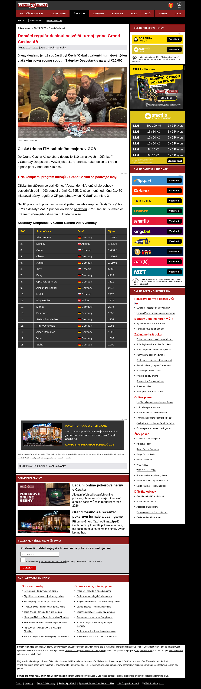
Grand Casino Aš (54, 20)
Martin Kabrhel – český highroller (152, 486)
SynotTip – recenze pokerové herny (153, 308)
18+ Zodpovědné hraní (128, 683)
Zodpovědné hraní (143, 650)
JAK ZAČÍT (22, 20)
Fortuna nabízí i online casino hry (152, 512)
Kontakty (29, 683)
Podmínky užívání (67, 683)
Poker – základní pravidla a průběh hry (155, 339)
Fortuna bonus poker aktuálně (150, 329)
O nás (19, 683)
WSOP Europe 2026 (146, 470)
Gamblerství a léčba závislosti (150, 496)
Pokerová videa (144, 386)
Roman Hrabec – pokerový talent (152, 475)
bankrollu (80, 209)
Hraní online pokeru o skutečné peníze (155, 418)
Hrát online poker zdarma (148, 407)
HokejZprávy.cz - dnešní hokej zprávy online (44, 607)
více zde (68, 458)
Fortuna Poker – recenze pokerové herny (156, 313)
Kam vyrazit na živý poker (149, 438)
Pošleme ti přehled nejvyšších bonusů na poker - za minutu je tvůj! (66, 548)
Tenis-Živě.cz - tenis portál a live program (43, 612)
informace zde (77, 665)
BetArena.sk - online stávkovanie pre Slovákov (45, 622)
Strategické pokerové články (150, 391)
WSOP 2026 (142, 465)
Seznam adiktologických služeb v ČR (83, 676)
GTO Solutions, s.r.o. (154, 683)
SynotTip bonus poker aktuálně (151, 323)
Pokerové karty (144, 444)
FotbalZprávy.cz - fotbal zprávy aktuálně (42, 601)
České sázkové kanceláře (149, 517)
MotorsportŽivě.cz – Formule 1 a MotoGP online (46, 617)
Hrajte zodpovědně (24, 454)
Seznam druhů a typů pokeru (150, 381)
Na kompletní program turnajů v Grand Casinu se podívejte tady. (69, 177)
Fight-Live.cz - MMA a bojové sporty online (44, 596)
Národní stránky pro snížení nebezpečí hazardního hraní (142, 676)
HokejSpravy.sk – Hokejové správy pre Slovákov (46, 636)
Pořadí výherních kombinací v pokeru (154, 344)
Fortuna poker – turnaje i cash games (154, 428)
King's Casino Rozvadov (148, 449)
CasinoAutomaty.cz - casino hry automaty (96, 612)
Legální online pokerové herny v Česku (155, 402)
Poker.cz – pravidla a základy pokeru (94, 591)
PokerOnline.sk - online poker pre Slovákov (97, 636)
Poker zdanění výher (146, 501)
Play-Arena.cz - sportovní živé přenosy (95, 617)
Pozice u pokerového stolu (149, 370)
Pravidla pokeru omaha (147, 376)
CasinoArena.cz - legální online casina (94, 596)
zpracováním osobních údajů (52, 561)
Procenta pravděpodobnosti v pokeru (154, 349)
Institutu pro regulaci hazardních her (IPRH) (85, 650)
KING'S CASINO (36, 20)
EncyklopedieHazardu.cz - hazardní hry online (98, 601)
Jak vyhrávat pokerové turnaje (151, 355)
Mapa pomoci (108, 676)
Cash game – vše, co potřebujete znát (154, 360)
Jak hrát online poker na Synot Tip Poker (155, 423)
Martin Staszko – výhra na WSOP (152, 480)
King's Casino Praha (146, 454)
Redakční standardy (46, 683)
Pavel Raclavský (57, 47)
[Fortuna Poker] (156, 108)
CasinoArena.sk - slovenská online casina (96, 631)
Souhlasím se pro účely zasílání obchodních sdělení (64, 561)
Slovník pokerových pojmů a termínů (154, 365)
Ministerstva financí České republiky (142, 647)
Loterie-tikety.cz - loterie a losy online (94, 607)
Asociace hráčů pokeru (147, 507)
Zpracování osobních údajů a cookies (96, 683)
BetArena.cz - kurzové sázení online (41, 591)
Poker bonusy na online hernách (152, 412)
